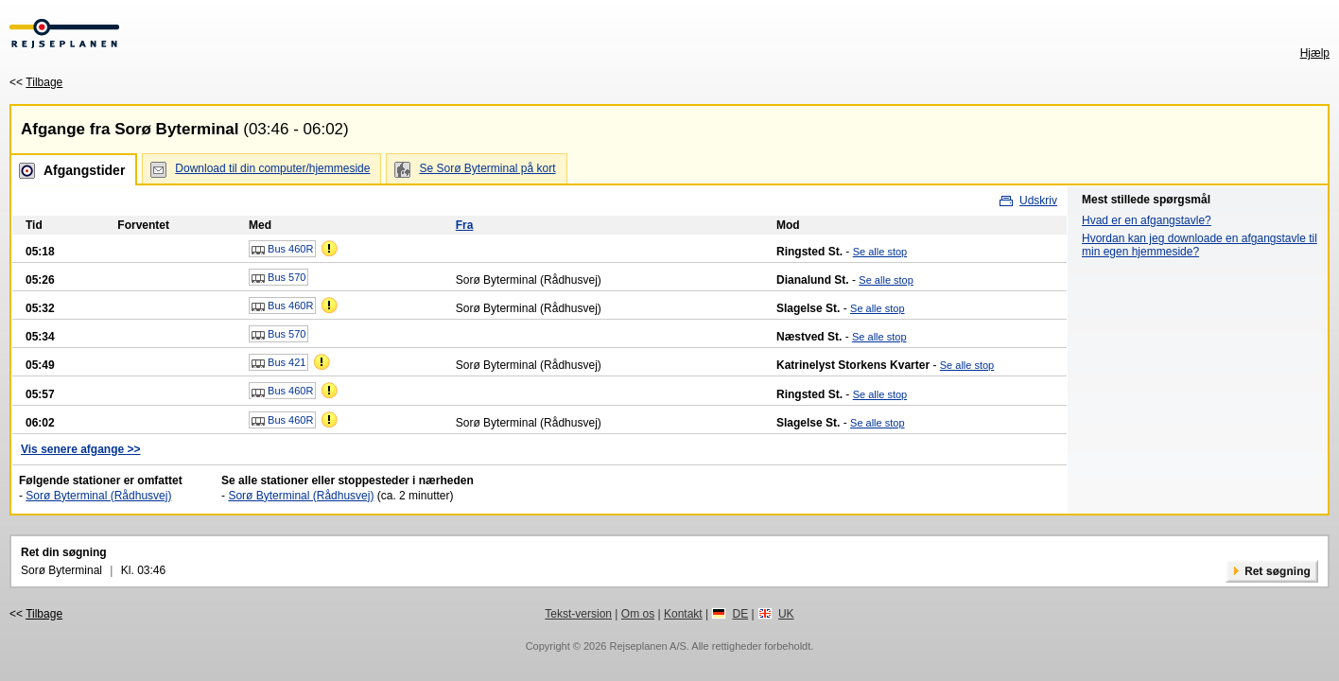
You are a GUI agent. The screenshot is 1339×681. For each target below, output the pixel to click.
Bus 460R (282, 249)
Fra (465, 225)
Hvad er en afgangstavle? (1146, 220)
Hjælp (1315, 53)
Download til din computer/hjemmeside (272, 168)
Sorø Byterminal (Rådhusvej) (98, 495)
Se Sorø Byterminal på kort (487, 168)
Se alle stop (880, 251)
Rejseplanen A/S (647, 646)
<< (35, 82)
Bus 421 (278, 363)
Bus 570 (278, 278)
